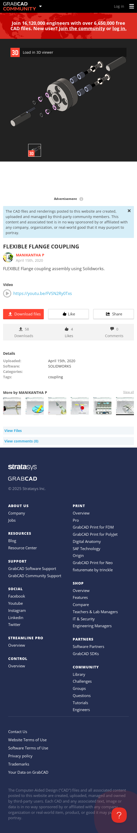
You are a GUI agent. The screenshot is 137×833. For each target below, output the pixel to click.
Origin (78, 555)
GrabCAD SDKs (86, 653)
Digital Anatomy (87, 541)
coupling (55, 376)
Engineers (81, 709)
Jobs (12, 520)
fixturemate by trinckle (93, 569)
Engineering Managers (92, 625)
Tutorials (80, 702)
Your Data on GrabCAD (28, 772)
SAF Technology (86, 548)
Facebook (16, 596)
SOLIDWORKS (59, 366)
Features (80, 597)
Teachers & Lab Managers (95, 611)
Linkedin (15, 617)
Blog (12, 540)
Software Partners (88, 646)
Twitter (14, 624)
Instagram (17, 610)
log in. (119, 28)
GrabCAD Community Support (34, 575)
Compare (81, 604)
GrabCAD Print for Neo (93, 562)
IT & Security (84, 618)
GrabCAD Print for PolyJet (95, 534)
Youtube (15, 603)
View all (128, 392)
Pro (76, 520)
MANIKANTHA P (30, 255)
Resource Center (22, 547)
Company (16, 513)
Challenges (82, 681)
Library (79, 674)
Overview (16, 645)
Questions (82, 695)
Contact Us (17, 731)
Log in (119, 6)
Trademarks (18, 764)
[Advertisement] (68, 179)
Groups (79, 688)
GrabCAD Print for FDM (93, 527)
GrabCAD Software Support (32, 568)
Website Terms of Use (27, 739)
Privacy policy (20, 755)
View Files (13, 430)
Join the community (82, 28)
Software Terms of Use (28, 747)
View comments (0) (21, 441)
